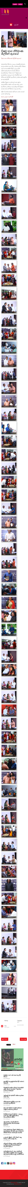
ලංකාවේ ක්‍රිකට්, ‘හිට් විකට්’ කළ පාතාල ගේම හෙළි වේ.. (13, 1138)
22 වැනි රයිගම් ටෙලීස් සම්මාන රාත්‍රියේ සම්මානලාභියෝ (13, 1108)
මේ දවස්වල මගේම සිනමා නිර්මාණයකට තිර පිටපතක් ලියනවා (11, 1123)
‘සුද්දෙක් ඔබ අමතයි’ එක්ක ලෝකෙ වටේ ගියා (14, 1096)
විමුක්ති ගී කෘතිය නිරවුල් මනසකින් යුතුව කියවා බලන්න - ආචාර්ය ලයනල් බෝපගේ (14, 1089)
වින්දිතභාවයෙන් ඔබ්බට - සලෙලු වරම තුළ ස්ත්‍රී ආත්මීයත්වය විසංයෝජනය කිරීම (13, 1115)
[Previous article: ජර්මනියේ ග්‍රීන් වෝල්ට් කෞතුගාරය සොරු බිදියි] (4, 1039)
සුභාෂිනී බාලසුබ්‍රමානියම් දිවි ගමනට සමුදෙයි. (14, 1082)
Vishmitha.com (18, 1184)
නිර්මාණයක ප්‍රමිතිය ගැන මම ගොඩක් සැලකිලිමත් (12, 1102)
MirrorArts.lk (14, 1182)
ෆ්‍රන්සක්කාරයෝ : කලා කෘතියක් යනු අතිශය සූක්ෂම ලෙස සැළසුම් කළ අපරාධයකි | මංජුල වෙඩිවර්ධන (14, 1152)
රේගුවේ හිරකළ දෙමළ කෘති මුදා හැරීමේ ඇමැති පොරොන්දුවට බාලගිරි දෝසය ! (13, 1145)
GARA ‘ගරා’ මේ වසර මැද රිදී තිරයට (12, 1076)
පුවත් (18, 1022)
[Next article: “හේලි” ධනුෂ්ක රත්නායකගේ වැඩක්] (23, 1039)
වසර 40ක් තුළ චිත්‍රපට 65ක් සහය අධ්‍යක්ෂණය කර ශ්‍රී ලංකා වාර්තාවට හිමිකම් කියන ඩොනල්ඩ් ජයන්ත (14, 1131)
